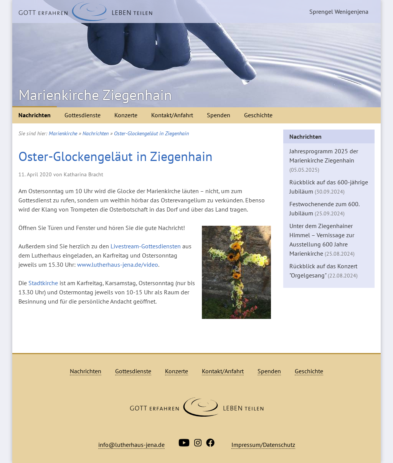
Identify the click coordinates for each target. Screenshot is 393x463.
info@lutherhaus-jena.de (131, 444)
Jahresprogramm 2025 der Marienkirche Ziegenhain (323, 160)
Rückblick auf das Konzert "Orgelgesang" (323, 270)
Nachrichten (34, 115)
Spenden (218, 115)
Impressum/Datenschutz (263, 444)
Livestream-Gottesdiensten (146, 246)
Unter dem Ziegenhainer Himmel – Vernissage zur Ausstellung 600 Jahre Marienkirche (322, 239)
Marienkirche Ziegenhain (95, 94)
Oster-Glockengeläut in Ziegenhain (151, 133)
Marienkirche (63, 133)
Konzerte (125, 115)
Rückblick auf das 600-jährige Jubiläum (328, 186)
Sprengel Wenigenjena (338, 11)
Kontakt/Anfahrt (172, 115)
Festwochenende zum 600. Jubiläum (324, 208)
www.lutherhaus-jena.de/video (117, 264)
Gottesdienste (82, 115)
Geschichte (258, 115)
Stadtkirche (43, 283)
